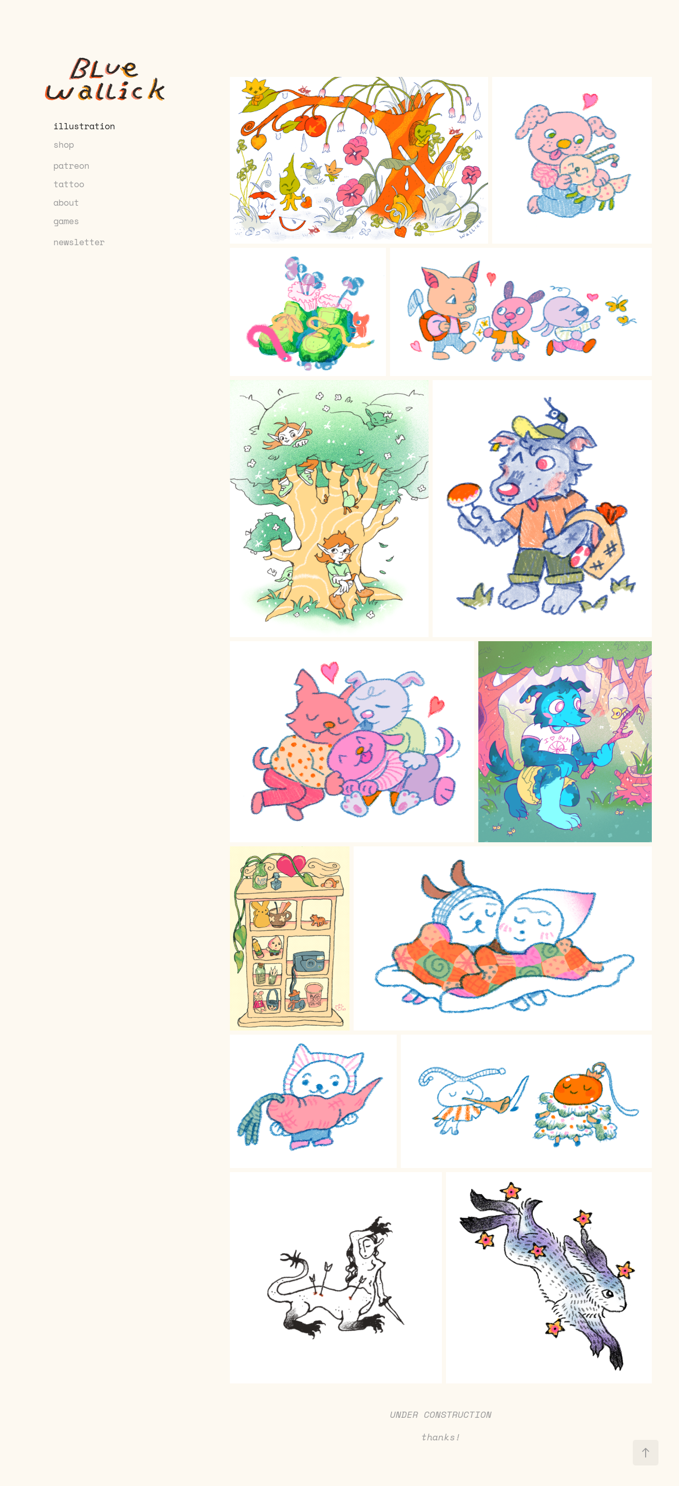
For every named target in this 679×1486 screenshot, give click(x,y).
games (66, 220)
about (66, 202)
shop (63, 144)
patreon (71, 165)
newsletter (79, 241)
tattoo (68, 183)
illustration (84, 126)
